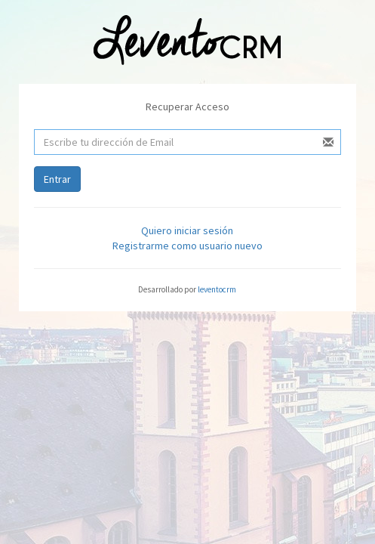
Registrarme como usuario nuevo (187, 245)
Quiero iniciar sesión (187, 230)
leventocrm (217, 289)
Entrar (57, 179)
